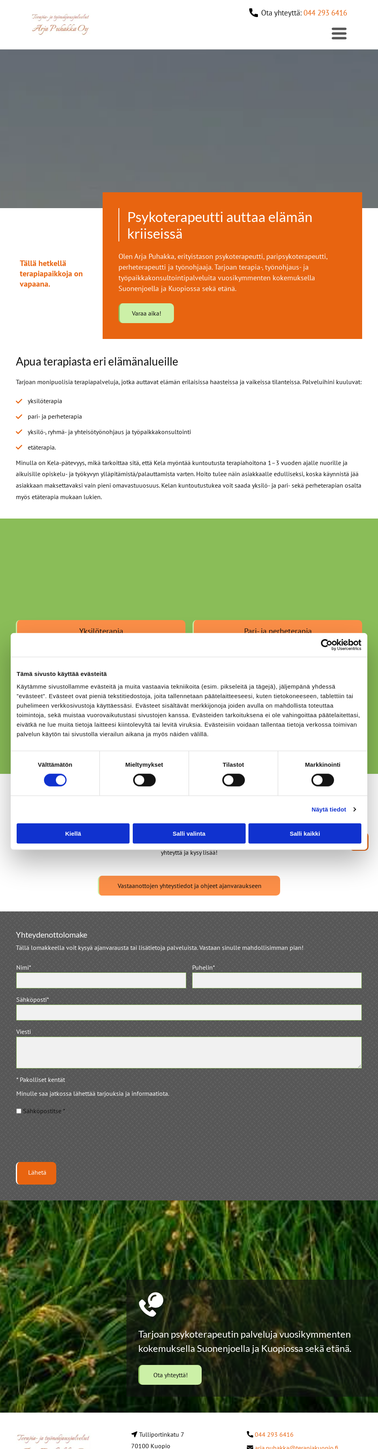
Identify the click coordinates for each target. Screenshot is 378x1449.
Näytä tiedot (329, 811)
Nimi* (23, 970)
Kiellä (73, 834)
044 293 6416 (325, 12)
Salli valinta (189, 834)
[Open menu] (339, 33)
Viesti (23, 1034)
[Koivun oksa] (100, 578)
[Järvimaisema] (277, 578)
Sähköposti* (32, 1002)
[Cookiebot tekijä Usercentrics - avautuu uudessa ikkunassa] (326, 647)
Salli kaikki (305, 834)
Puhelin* (203, 970)
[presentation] (76, 1141)
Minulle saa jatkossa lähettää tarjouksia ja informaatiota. (92, 1096)
